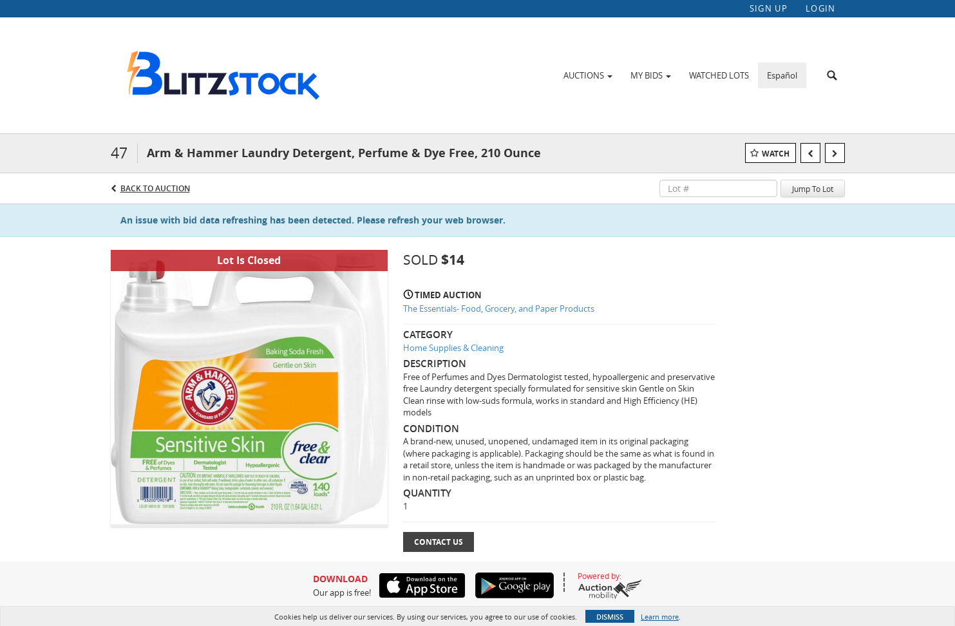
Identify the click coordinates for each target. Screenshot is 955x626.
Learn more (660, 616)
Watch (776, 153)
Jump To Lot (812, 189)
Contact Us (438, 541)
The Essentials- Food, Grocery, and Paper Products (498, 308)
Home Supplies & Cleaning (453, 348)
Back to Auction (155, 188)
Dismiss (609, 616)
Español (782, 75)
